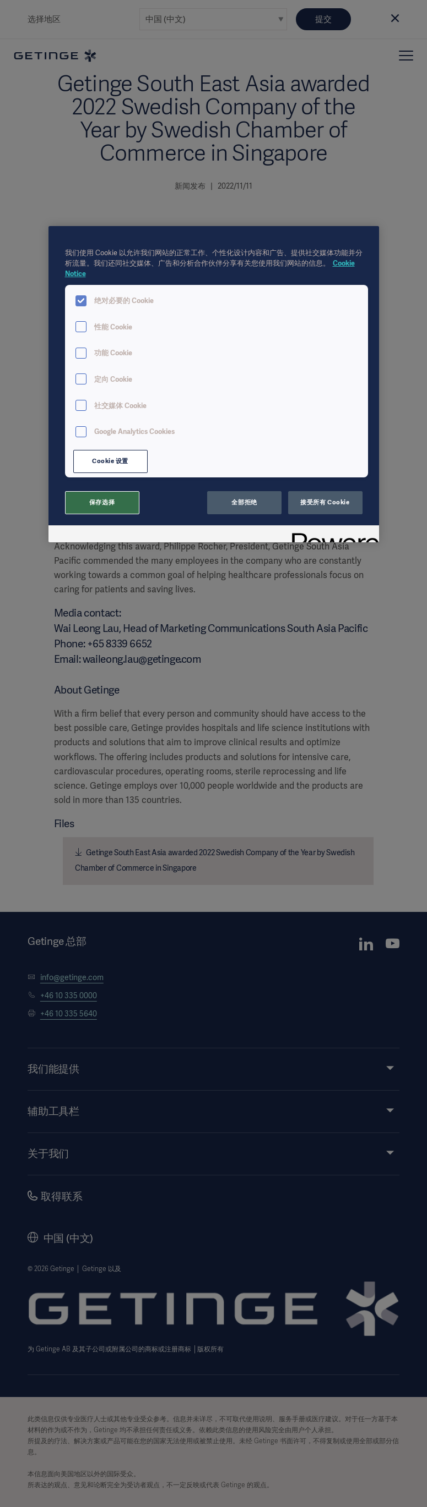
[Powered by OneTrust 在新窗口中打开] (332, 535)
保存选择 (102, 502)
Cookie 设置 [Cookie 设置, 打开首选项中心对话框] (110, 461)
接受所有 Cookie (324, 502)
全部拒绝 (244, 502)
